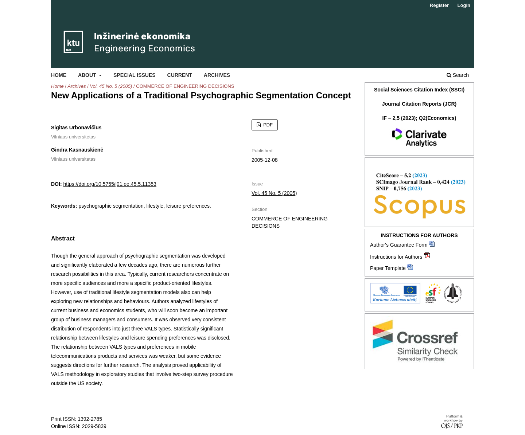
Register (439, 5)
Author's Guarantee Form (399, 245)
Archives (217, 75)
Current (179, 75)
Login (464, 5)
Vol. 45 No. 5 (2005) (111, 86)
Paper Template (388, 268)
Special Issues (134, 75)
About (88, 75)
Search (458, 75)
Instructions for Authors (396, 257)
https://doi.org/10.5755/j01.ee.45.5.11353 (109, 184)
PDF (267, 125)
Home (58, 75)
